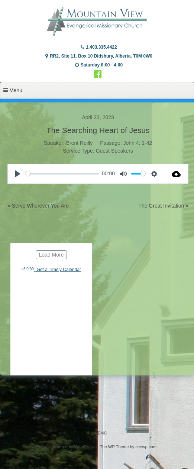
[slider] (62, 173)
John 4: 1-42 (137, 143)
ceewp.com (145, 446)
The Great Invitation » (163, 206)
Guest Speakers (114, 151)
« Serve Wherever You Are (38, 206)
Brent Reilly (79, 143)
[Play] (17, 174)
